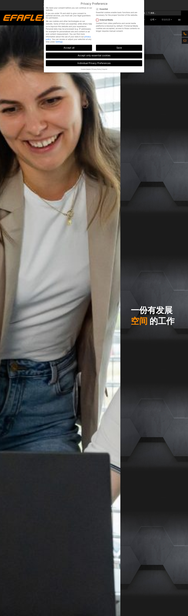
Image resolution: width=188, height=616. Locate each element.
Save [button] (119, 47)
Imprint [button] (104, 69)
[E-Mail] (185, 41)
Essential (103, 9)
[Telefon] (185, 34)
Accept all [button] (69, 47)
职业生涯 (165, 19)
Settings (59, 42)
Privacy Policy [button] (96, 69)
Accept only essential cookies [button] (94, 55)
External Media (105, 20)
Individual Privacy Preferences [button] (94, 63)
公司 (151, 19)
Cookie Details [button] (86, 69)
